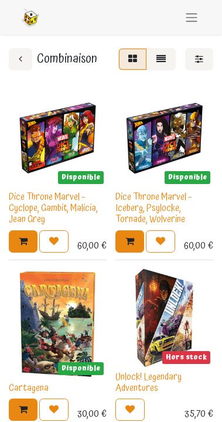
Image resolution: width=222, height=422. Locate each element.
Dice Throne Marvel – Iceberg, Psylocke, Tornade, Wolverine (153, 208)
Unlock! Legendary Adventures (148, 382)
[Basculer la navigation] (191, 17)
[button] (23, 241)
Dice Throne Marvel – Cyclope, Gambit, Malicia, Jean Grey (53, 208)
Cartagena (29, 388)
